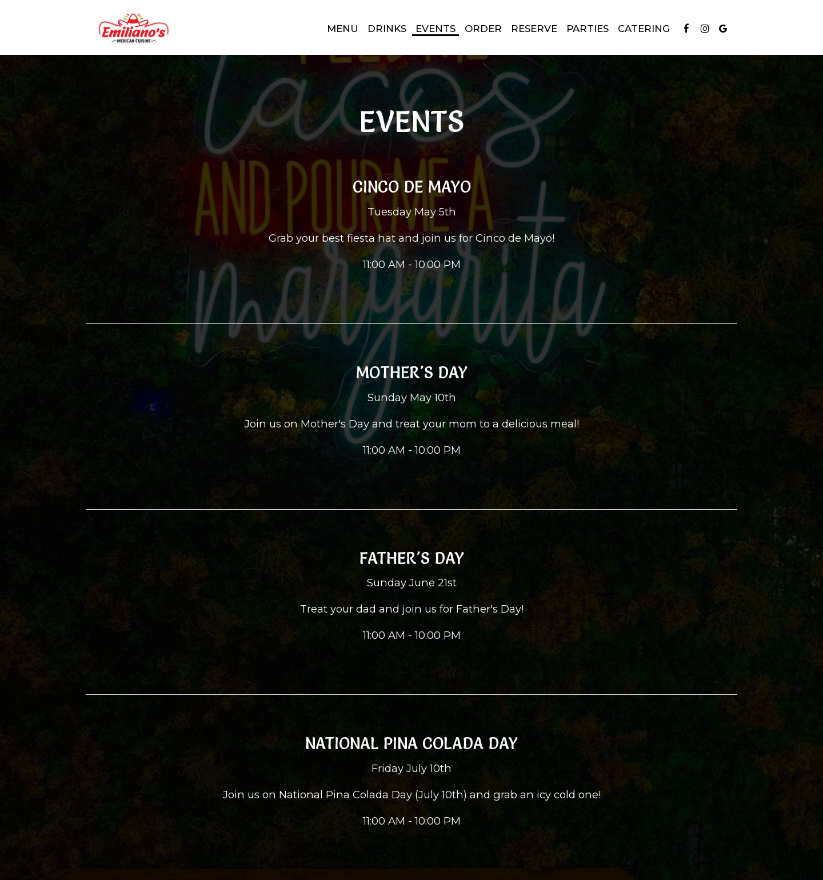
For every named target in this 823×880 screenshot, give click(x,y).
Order (483, 28)
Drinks (386, 28)
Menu (342, 28)
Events (436, 28)
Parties (587, 28)
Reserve (534, 28)
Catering (644, 28)
